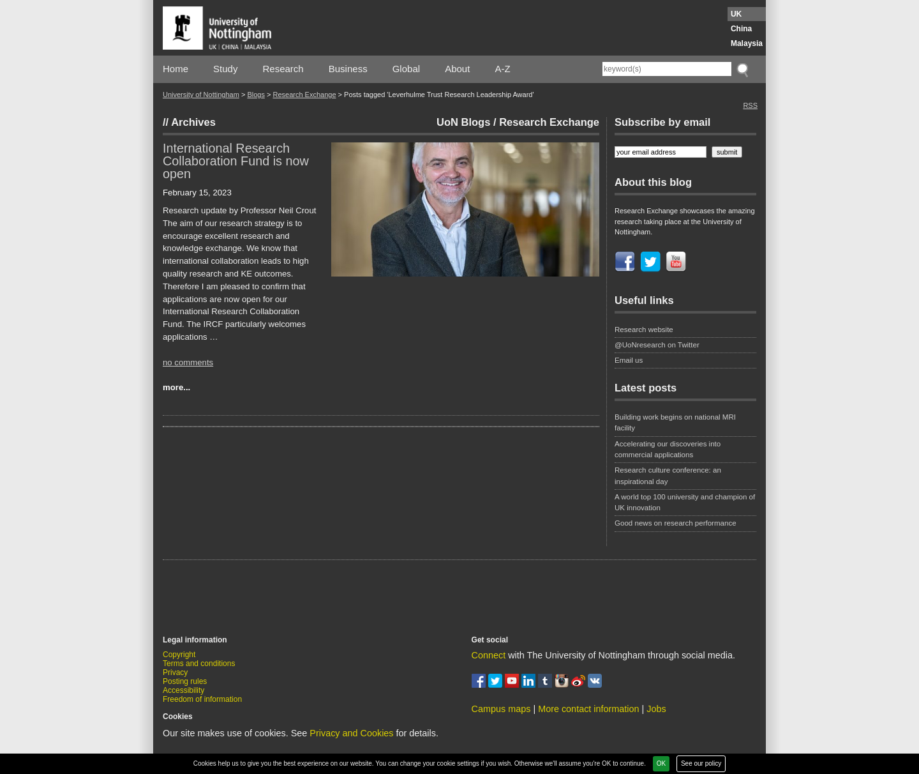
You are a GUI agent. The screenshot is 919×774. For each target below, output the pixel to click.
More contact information (588, 709)
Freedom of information (202, 699)
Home (175, 68)
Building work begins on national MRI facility (675, 422)
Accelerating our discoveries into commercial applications (668, 449)
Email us (629, 360)
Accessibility (183, 690)
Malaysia (747, 43)
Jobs (656, 709)
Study (225, 68)
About (457, 68)
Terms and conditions (199, 663)
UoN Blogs (463, 122)
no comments (188, 362)
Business (348, 68)
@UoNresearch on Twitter (657, 345)
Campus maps (501, 709)
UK (736, 14)
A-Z (502, 68)
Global (406, 68)
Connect (489, 655)
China (741, 28)
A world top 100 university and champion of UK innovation (685, 502)
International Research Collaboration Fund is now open (236, 161)
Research (283, 68)
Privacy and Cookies (351, 733)
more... (176, 387)
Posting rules (185, 681)
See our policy (701, 763)
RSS (750, 105)
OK (661, 763)
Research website (644, 329)
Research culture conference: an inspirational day (668, 475)
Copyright (179, 654)
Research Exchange (304, 94)
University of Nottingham (201, 94)
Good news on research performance (676, 523)
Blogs (256, 94)
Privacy (175, 672)
